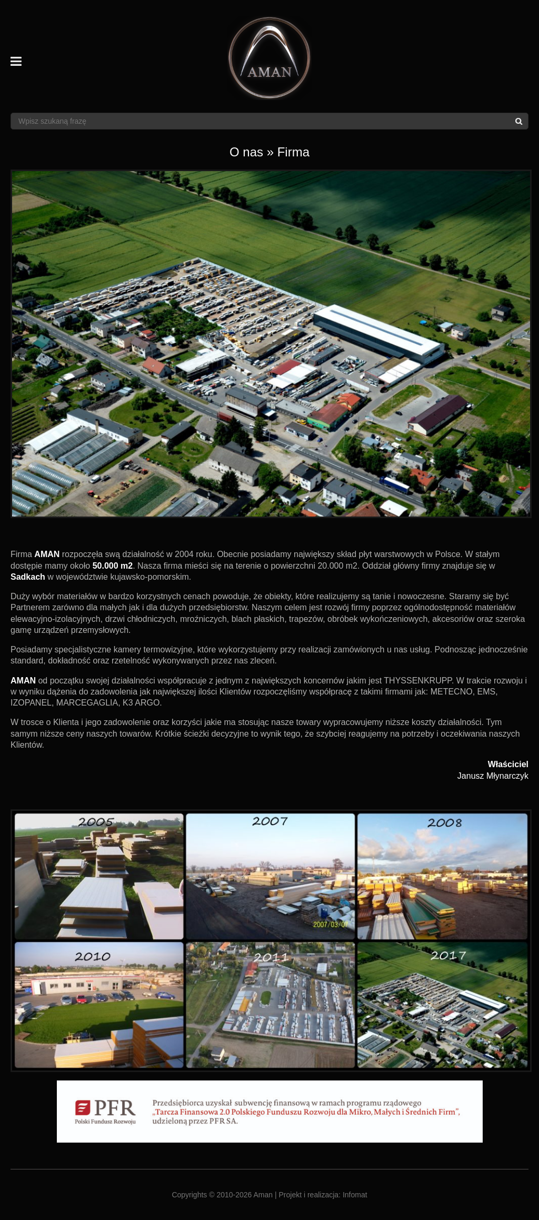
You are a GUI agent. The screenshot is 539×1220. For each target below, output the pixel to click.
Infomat (355, 1195)
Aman (263, 1195)
